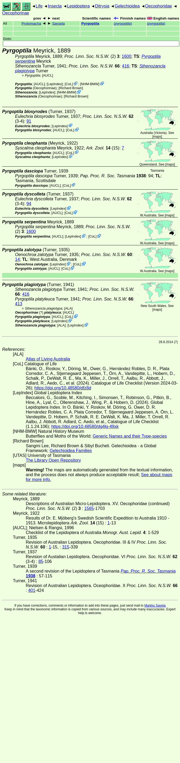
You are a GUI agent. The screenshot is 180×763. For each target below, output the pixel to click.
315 (65, 547)
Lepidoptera (78, 6)
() (123, 23)
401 (31, 590)
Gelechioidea (127, 6)
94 (29, 203)
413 (18, 304)
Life (39, 6)
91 (29, 121)
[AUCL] (47, 75)
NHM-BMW (89, 84)
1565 (89, 508)
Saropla (58, 23)
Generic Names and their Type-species (130, 436)
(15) (102, 148)
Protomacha (31, 23)
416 (125, 66)
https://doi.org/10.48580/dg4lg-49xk (85, 426)
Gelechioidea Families (71, 450)
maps (157, 136)
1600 (126, 56)
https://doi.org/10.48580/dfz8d (62, 388)
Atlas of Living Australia (48, 359)
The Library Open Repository (53, 460)
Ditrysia (102, 6)
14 (17, 259)
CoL (69, 84)
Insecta (55, 6)
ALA (68, 308)
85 (40, 561)
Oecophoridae (158, 6)
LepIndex (55, 84)
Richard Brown (71, 88)
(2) (91, 56)
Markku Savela (155, 605)
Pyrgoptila (90, 23)
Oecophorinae (15, 13)
